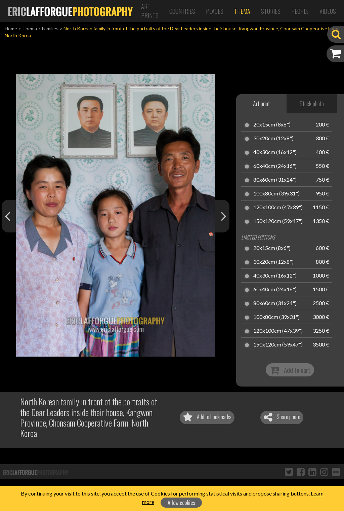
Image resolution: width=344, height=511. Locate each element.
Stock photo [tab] (312, 103)
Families (50, 28)
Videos (327, 11)
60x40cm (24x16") (275, 166)
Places (214, 11)
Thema (242, 11)
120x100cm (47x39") (278, 207)
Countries (182, 11)
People (300, 11)
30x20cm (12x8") (273, 138)
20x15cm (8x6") (272, 124)
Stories (271, 11)
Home (11, 28)
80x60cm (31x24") (275, 180)
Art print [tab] (261, 103)
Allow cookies (181, 503)
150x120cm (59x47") (278, 221)
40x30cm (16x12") (275, 152)
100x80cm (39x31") (276, 193)
